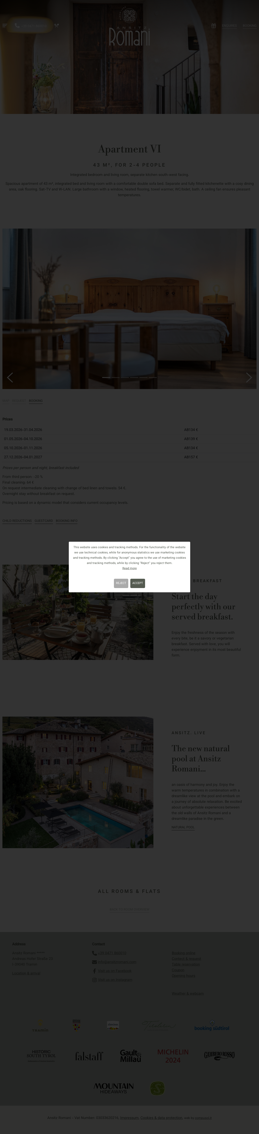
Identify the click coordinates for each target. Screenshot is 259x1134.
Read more (129, 568)
